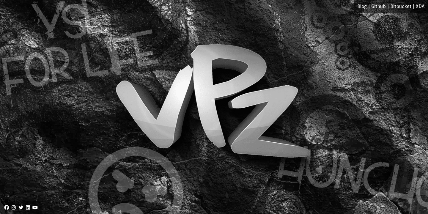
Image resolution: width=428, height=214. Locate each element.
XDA (420, 6)
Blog (362, 6)
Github (378, 6)
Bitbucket (400, 6)
